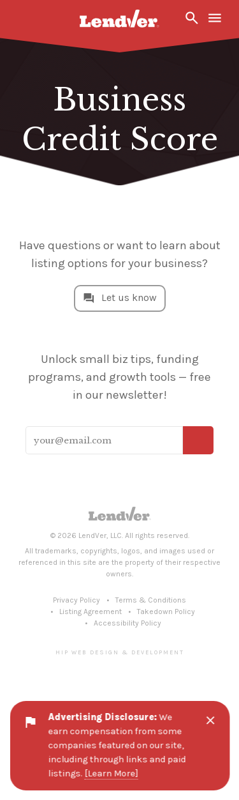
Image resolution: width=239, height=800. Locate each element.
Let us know (129, 297)
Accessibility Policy (127, 623)
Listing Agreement (90, 611)
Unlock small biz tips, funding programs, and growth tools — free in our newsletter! (119, 377)
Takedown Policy (166, 611)
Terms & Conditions (150, 600)
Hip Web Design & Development (119, 652)
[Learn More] (111, 773)
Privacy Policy (76, 600)
